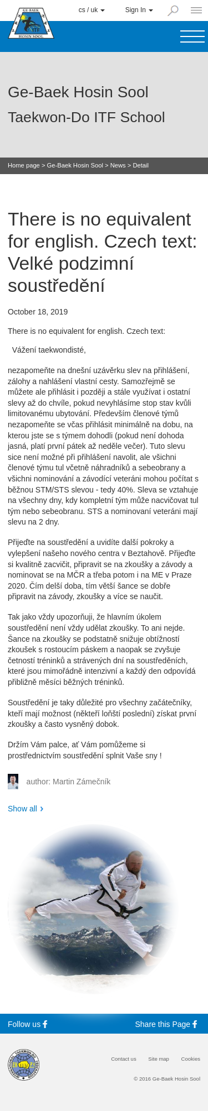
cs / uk (92, 10)
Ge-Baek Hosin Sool (75, 166)
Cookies (190, 1059)
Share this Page (168, 1024)
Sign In (139, 10)
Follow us (29, 1024)
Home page (24, 166)
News (118, 166)
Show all (22, 809)
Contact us (123, 1059)
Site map (158, 1059)
